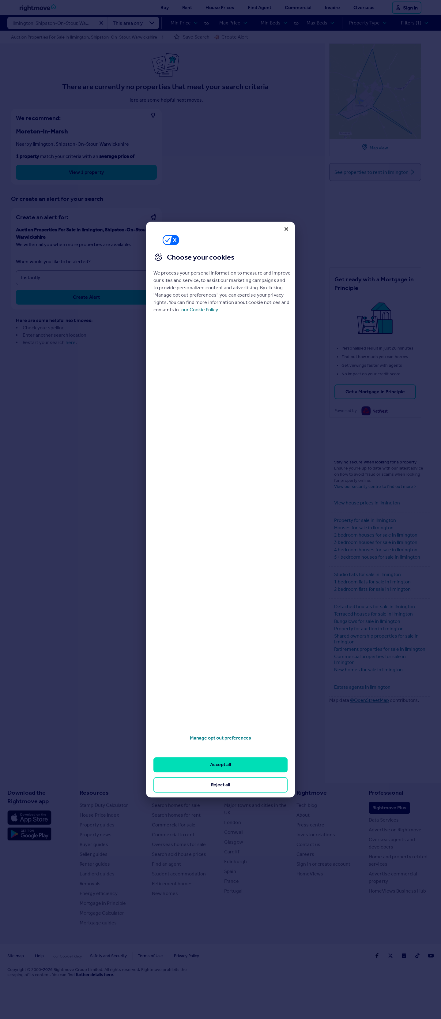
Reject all (220, 785)
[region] (220, 510)
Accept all (220, 765)
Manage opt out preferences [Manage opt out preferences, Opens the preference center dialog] (220, 738)
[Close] (286, 229)
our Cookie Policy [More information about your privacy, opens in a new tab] (199, 310)
